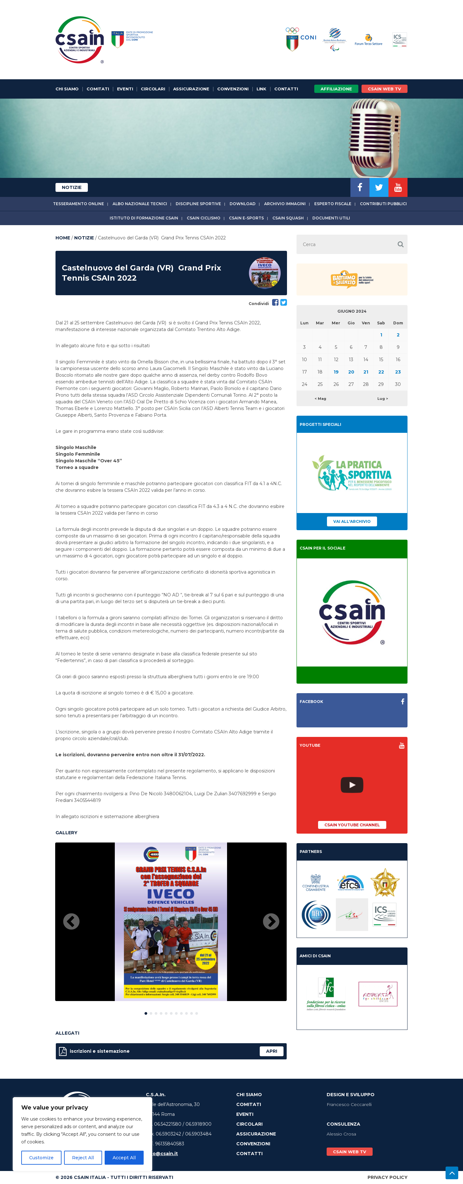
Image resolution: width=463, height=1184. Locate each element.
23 (398, 372)
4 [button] (161, 1012)
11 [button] (196, 1012)
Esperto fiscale (332, 203)
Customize (41, 1158)
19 (336, 372)
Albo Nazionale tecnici (140, 203)
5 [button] (166, 1012)
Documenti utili (331, 218)
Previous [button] (71, 922)
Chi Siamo (67, 88)
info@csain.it (162, 1153)
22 (381, 372)
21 (365, 372)
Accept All (124, 1158)
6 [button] (171, 1012)
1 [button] (145, 1012)
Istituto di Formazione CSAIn (144, 218)
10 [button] (191, 1012)
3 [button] (156, 1012)
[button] (401, 244)
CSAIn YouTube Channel (352, 825)
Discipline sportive (198, 203)
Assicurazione (191, 88)
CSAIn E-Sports (246, 218)
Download (243, 203)
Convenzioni (233, 88)
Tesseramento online (78, 203)
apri (271, 1051)
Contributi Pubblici (383, 203)
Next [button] (271, 922)
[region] (82, 1134)
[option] (171, 921)
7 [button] (176, 1012)
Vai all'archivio (352, 521)
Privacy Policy (388, 1177)
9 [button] (186, 1012)
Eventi (125, 88)
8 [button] (181, 1012)
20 (351, 372)
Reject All (83, 1158)
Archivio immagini (285, 203)
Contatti (286, 88)
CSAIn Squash (288, 218)
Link (261, 88)
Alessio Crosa (341, 1134)
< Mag (320, 398)
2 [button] (151, 1012)
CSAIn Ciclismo (203, 218)
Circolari (153, 88)
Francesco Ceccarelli (349, 1104)
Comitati (98, 88)
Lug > (382, 398)
